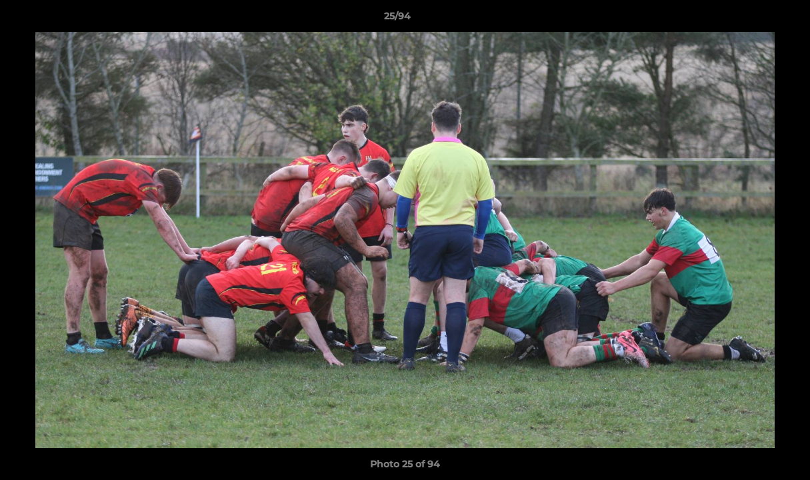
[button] (754, 19)
